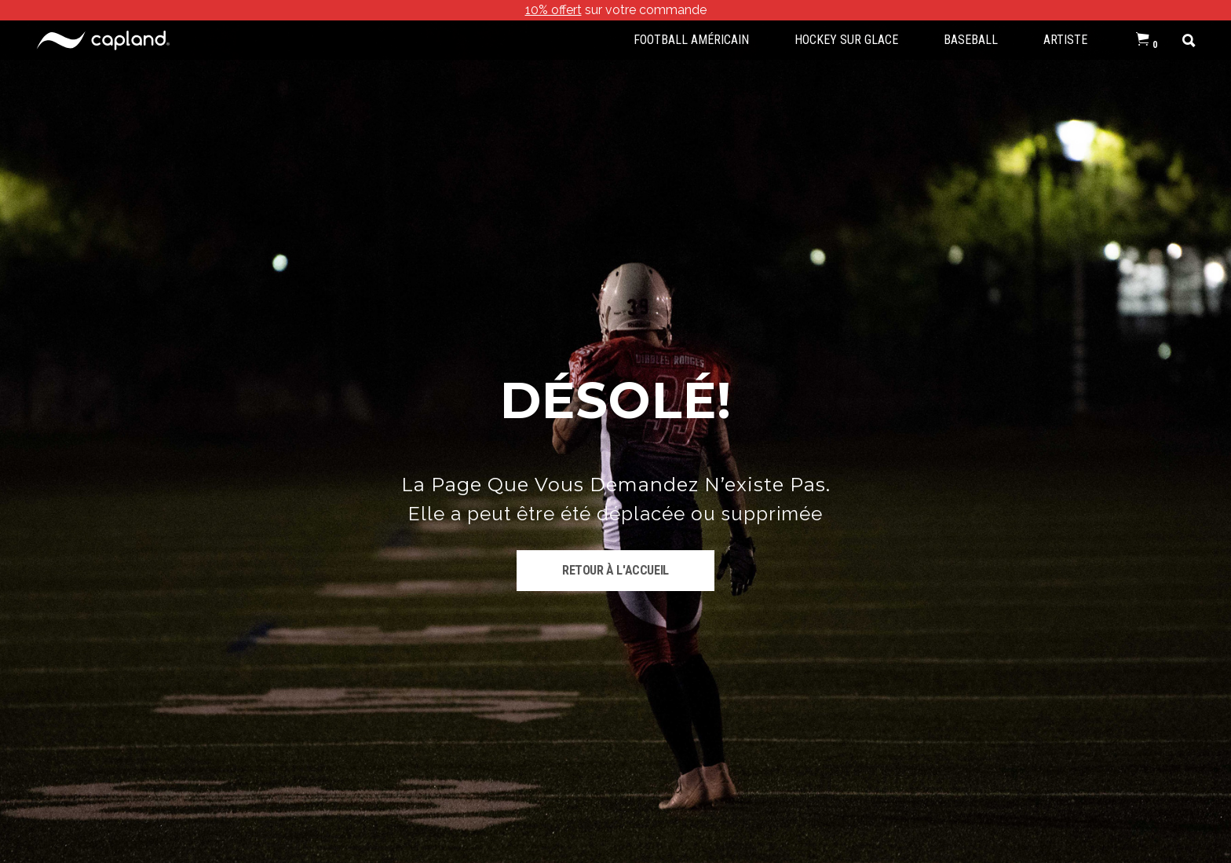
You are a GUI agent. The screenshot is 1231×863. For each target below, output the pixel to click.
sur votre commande (616, 9)
